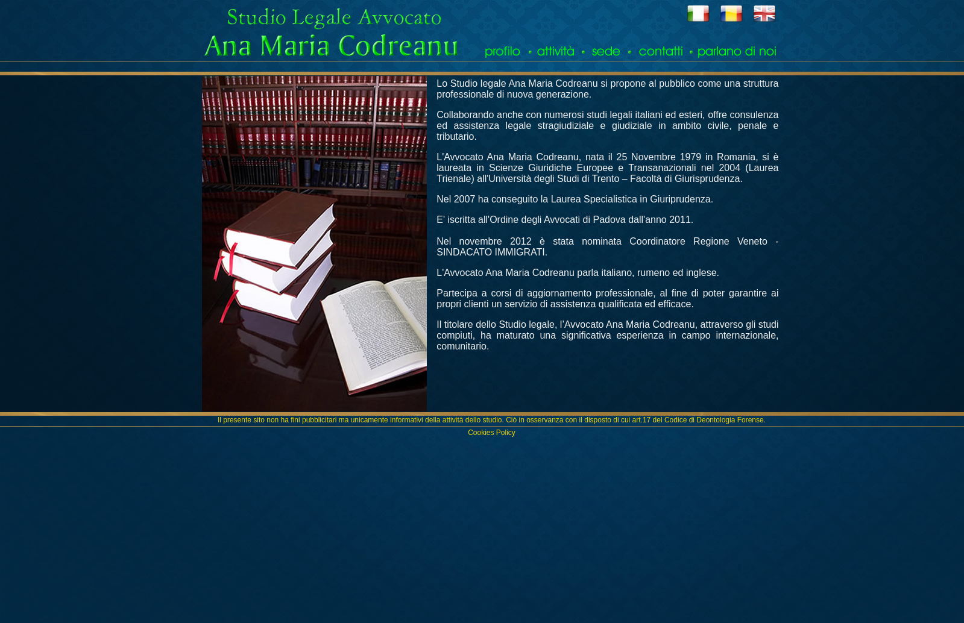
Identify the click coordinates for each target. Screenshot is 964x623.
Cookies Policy (491, 432)
